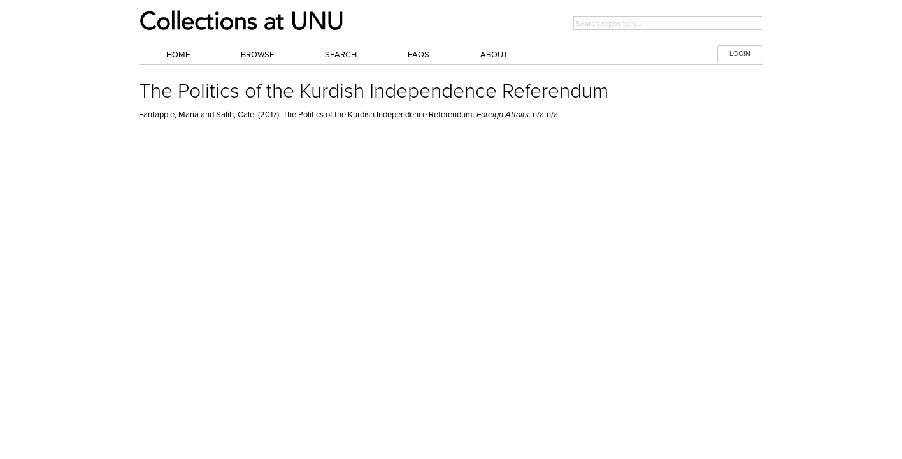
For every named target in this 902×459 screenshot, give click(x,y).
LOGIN (739, 54)
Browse (257, 55)
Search (341, 55)
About (494, 55)
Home (178, 55)
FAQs (418, 55)
